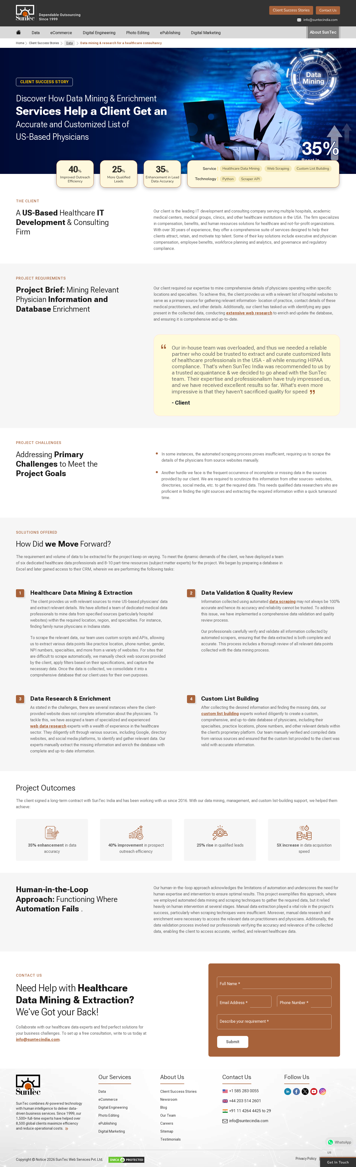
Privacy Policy (306, 1159)
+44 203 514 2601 (241, 1100)
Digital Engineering (99, 32)
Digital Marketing (206, 32)
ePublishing (170, 32)
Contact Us (328, 10)
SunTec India (48, 12)
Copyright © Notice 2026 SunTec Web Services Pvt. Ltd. (60, 1160)
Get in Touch (338, 1162)
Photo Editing (137, 32)
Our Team (168, 1115)
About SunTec (323, 32)
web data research (48, 726)
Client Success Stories (291, 10)
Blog (163, 1107)
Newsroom (168, 1099)
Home (20, 43)
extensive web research (249, 313)
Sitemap (166, 1131)
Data (36, 32)
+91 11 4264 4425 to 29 (246, 1110)
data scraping (282, 601)
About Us (172, 1077)
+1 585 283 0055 (240, 1091)
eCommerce (61, 32)
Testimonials (170, 1139)
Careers (166, 1123)
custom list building (220, 713)
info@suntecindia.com (317, 19)
